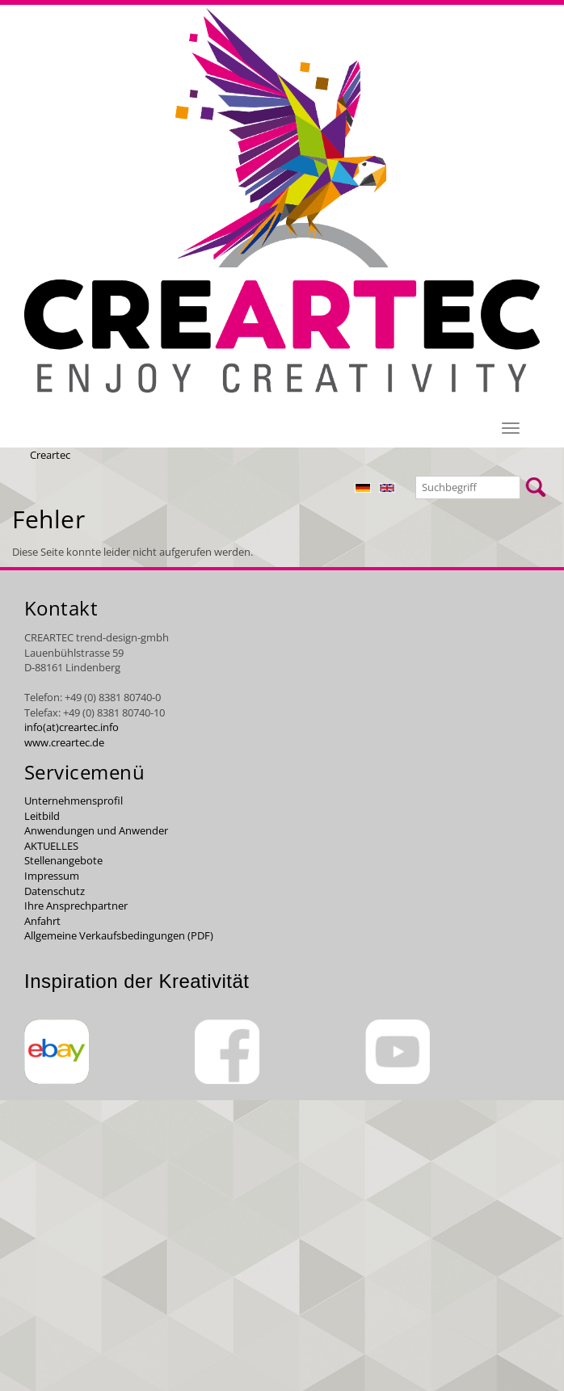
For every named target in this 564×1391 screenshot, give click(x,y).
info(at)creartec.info (71, 727)
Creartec (50, 455)
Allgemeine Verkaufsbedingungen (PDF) (118, 935)
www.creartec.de (64, 742)
